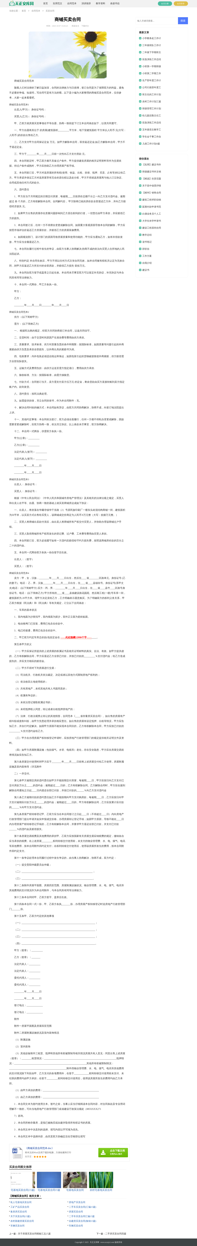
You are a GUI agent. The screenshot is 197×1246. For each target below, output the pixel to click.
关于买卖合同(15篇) (20, 1216)
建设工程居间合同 (151, 228)
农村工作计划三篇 (151, 101)
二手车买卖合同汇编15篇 (82, 1216)
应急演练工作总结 (151, 122)
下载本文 (85, 26)
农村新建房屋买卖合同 (22, 1221)
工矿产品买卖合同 (19, 1207)
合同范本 (72, 3)
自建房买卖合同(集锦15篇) (82, 1221)
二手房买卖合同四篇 (115, 1233)
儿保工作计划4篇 (151, 143)
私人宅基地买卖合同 (20, 1202)
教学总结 (147, 235)
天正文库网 (94, 1242)
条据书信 (115, 3)
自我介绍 (147, 263)
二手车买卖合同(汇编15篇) (82, 1207)
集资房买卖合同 (18, 1211)
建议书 (145, 270)
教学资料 (100, 3)
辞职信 (145, 249)
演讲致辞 (86, 3)
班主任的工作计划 (151, 94)
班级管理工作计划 (151, 108)
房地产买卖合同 (77, 1202)
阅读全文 (75, 26)
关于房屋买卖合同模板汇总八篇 (34, 1233)
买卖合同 (50, 11)
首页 (45, 3)
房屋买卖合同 (76, 1211)
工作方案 (147, 256)
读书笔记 (147, 242)
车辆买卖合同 (17, 1225)
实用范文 (57, 3)
